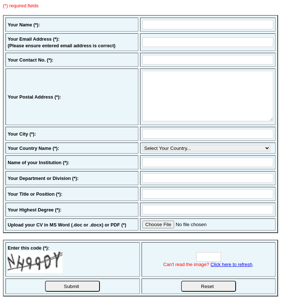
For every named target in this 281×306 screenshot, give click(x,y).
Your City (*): (22, 134)
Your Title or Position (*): (35, 194)
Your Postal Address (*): (34, 97)
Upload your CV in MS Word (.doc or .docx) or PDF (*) (67, 225)
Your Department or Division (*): (43, 178)
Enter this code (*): (28, 248)
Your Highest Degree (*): (34, 210)
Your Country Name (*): (33, 148)
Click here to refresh (231, 264)
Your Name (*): (24, 24)
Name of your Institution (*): (38, 162)
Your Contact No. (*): (30, 60)
